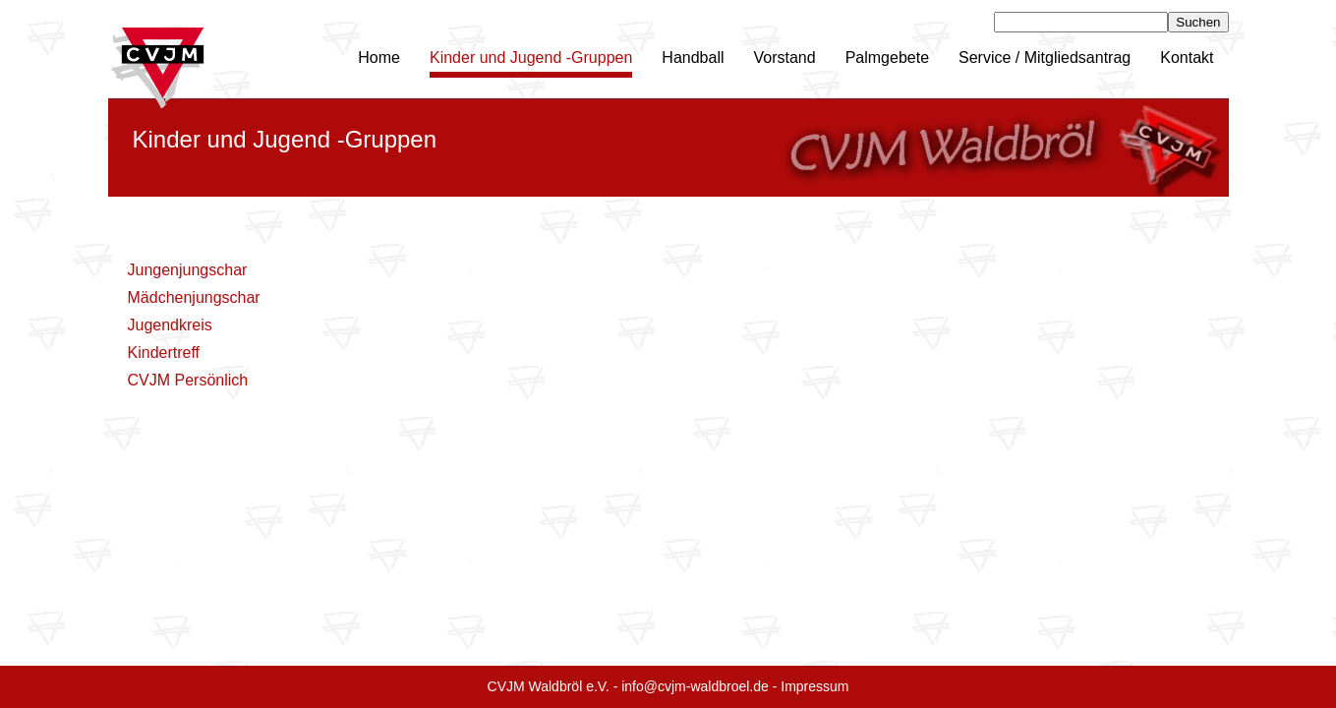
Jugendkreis (170, 325)
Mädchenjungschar (194, 297)
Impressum (814, 686)
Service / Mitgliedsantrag (1044, 57)
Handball (693, 57)
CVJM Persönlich (188, 380)
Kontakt (1186, 57)
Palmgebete (887, 57)
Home (379, 57)
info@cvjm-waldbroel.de (695, 686)
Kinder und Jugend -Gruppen (531, 57)
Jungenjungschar (188, 270)
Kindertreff (164, 352)
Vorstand (785, 57)
